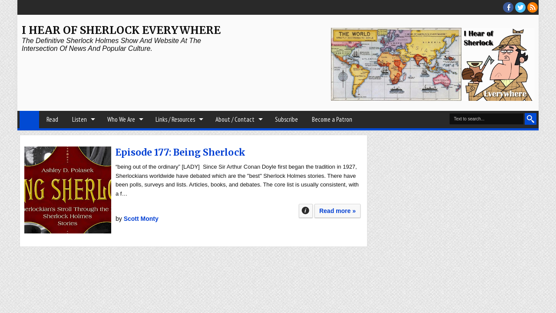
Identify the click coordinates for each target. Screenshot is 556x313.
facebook (508, 7)
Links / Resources (175, 119)
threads (520, 7)
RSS (532, 7)
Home (29, 119)
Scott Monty (141, 218)
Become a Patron (332, 119)
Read (52, 119)
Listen (79, 119)
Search (530, 119)
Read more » (337, 210)
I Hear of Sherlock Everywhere (121, 30)
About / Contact (235, 119)
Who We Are (121, 119)
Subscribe (286, 119)
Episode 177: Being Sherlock (180, 152)
